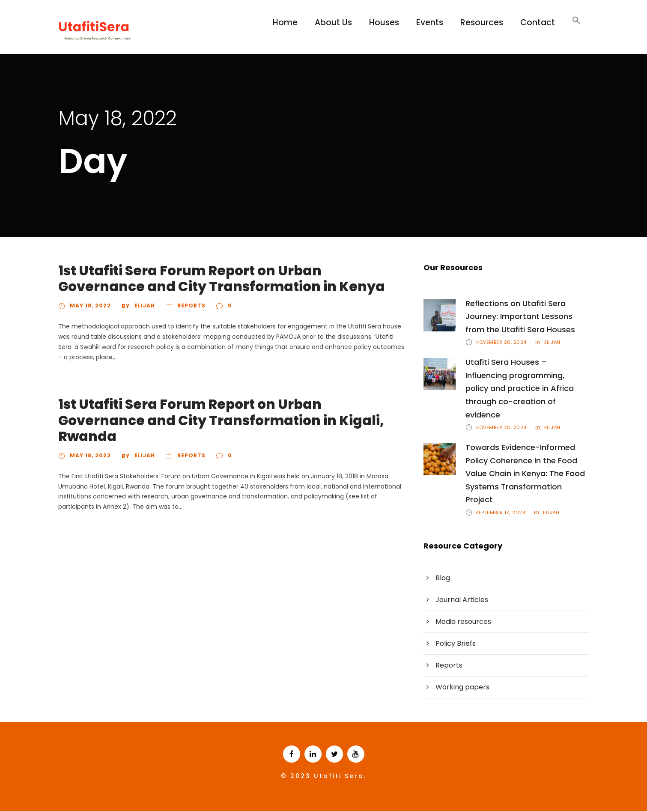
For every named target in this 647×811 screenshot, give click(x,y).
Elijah (144, 305)
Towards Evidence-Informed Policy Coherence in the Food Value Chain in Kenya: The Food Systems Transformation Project (525, 473)
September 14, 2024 (500, 512)
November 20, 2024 (501, 342)
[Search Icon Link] (576, 24)
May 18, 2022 (90, 305)
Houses (384, 22)
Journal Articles (461, 600)
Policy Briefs (455, 643)
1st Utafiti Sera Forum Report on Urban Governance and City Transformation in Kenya (221, 278)
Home (285, 22)
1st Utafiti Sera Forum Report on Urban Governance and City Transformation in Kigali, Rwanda (221, 420)
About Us (333, 22)
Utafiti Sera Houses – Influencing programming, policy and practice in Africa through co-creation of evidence (519, 388)
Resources (481, 22)
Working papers (462, 687)
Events (429, 22)
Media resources (463, 621)
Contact (537, 22)
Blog (442, 578)
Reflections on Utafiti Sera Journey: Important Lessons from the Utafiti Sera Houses (520, 316)
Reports (191, 305)
